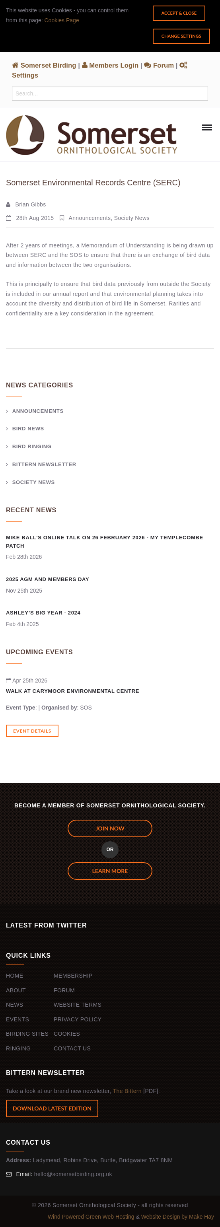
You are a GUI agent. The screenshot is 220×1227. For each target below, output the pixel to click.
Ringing (18, 1048)
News (14, 1004)
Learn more (110, 870)
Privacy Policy (77, 1019)
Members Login (110, 65)
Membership (73, 975)
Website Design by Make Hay (177, 1216)
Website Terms (77, 1004)
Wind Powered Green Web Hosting (92, 1216)
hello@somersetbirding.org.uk (73, 1174)
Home (14, 975)
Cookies (67, 1034)
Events (17, 1019)
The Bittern (127, 1091)
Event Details (32, 731)
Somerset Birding (44, 65)
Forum (159, 65)
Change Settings (181, 36)
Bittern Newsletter (44, 464)
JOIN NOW (109, 828)
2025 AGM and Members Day (47, 579)
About (16, 990)
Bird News (28, 429)
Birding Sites (27, 1034)
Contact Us (72, 1048)
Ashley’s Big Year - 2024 (43, 613)
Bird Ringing (32, 446)
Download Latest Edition (52, 1108)
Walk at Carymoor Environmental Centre (72, 691)
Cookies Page (62, 20)
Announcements (38, 411)
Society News (33, 482)
